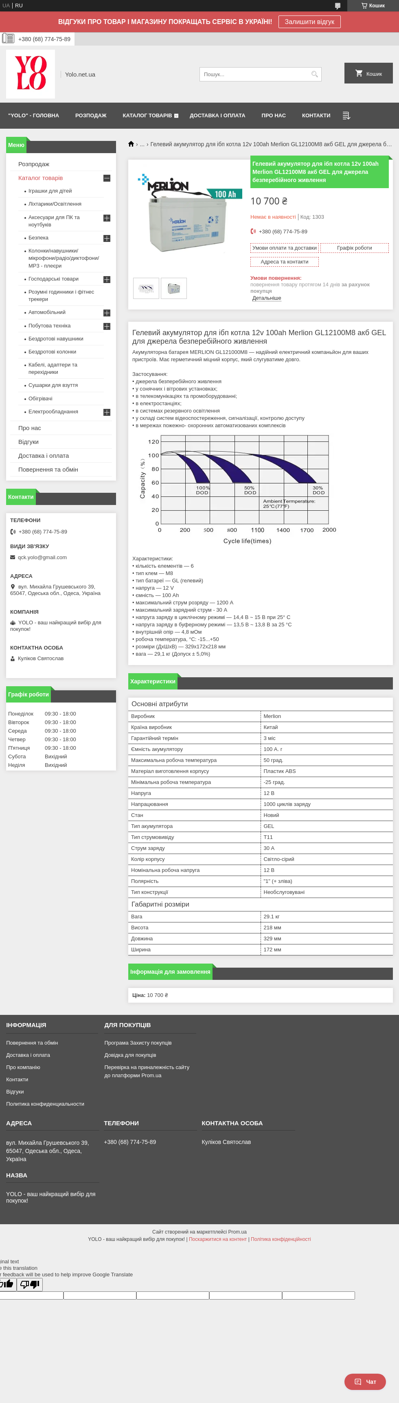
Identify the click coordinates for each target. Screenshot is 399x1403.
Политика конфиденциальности (45, 1104)
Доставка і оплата (43, 455)
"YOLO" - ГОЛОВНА (33, 115)
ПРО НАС (274, 115)
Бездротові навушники (55, 339)
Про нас (29, 427)
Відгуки (28, 441)
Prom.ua (237, 1232)
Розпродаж (33, 163)
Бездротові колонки (52, 352)
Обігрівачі (40, 398)
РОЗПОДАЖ (90, 115)
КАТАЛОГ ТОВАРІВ (147, 115)
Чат (365, 1381)
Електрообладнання (53, 411)
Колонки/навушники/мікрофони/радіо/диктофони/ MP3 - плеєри (63, 258)
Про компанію (23, 1067)
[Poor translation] (30, 1284)
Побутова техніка (49, 326)
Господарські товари (53, 279)
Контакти (17, 1079)
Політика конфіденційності (281, 1239)
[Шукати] (314, 74)
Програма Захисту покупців (137, 1043)
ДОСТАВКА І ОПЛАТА (217, 115)
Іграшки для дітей (50, 191)
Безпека (38, 238)
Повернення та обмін (48, 469)
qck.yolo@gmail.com (42, 557)
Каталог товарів (40, 177)
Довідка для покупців (130, 1055)
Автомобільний (47, 312)
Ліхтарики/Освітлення (54, 204)
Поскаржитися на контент (218, 1239)
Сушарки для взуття (53, 385)
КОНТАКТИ (316, 115)
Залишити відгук (310, 21)
